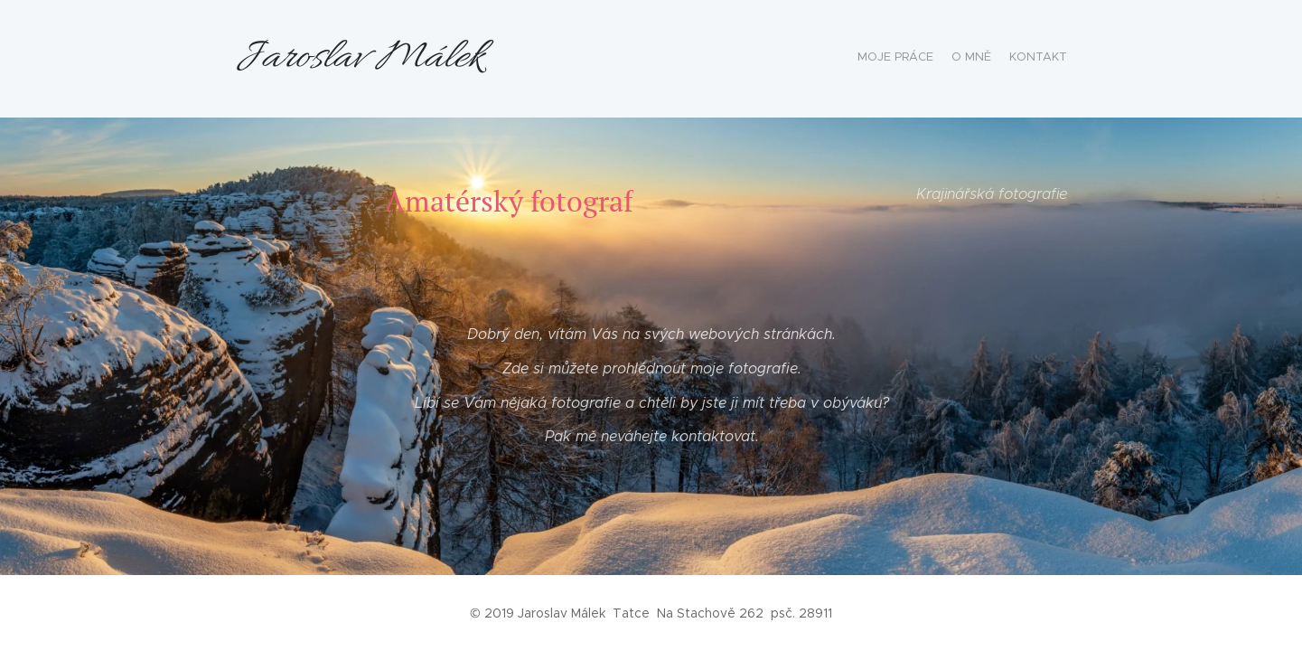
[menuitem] (1033, 58)
